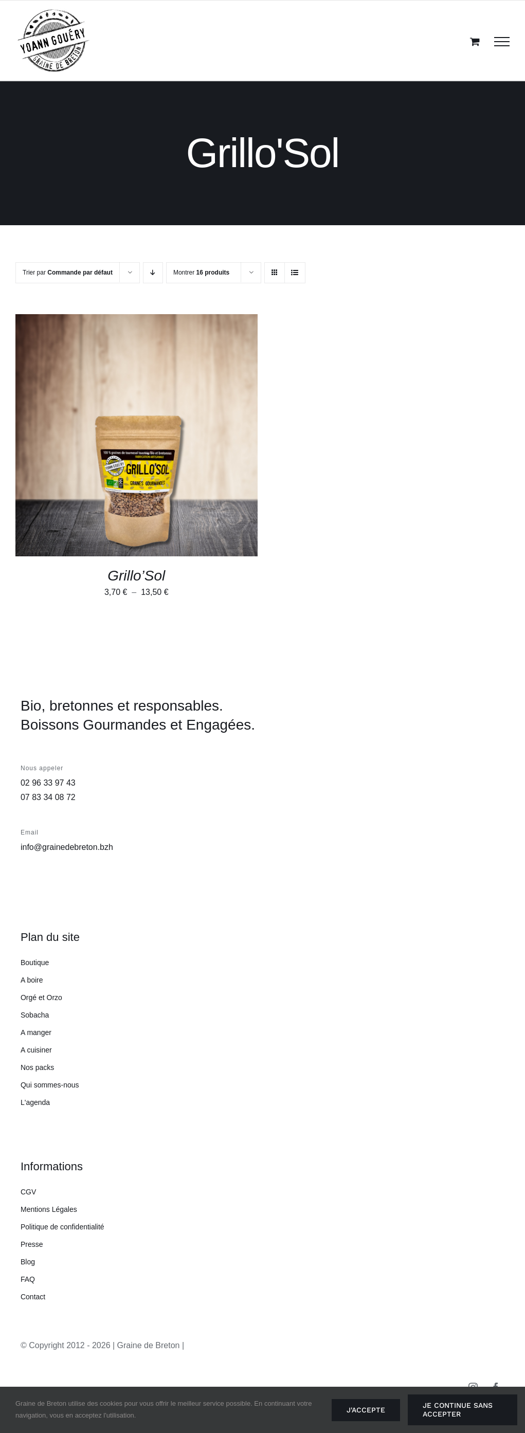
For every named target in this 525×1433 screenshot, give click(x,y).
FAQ (28, 1279)
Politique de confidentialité (62, 1227)
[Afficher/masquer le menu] (502, 41)
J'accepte (366, 1410)
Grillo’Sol (136, 576)
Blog (28, 1262)
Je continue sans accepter (458, 1409)
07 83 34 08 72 (48, 797)
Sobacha (35, 1015)
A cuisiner (36, 1050)
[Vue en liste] (295, 273)
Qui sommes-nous (50, 1085)
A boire (32, 980)
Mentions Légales (49, 1209)
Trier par (68, 272)
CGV (28, 1192)
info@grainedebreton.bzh (67, 847)
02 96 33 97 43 (48, 782)
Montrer (201, 272)
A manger (36, 1032)
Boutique (35, 962)
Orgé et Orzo (41, 997)
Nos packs (37, 1067)
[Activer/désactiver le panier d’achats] (475, 41)
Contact (33, 1297)
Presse (32, 1244)
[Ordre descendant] (153, 272)
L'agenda (35, 1102)
